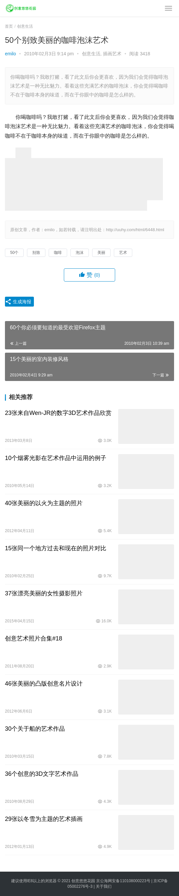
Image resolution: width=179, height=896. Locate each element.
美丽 (101, 252)
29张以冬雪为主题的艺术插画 (44, 819)
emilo (10, 53)
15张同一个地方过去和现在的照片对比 (55, 548)
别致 (36, 252)
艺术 (123, 252)
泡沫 (80, 252)
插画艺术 (112, 53)
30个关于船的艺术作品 (35, 728)
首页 (9, 26)
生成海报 (18, 302)
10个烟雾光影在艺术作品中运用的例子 (55, 458)
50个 (14, 252)
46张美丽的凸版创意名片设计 (44, 683)
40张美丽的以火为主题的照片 (44, 503)
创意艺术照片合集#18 (33, 638)
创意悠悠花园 (83, 881)
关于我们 (104, 886)
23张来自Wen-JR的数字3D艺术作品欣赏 (58, 413)
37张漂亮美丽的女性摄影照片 (44, 593)
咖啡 (58, 252)
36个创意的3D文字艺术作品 (41, 774)
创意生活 (91, 53)
